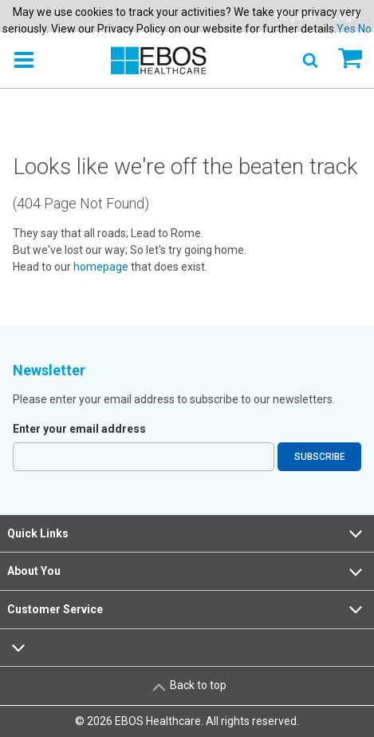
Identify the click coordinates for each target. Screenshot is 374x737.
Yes (346, 28)
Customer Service (186, 609)
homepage (100, 266)
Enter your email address (79, 428)
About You (186, 572)
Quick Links (186, 533)
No (365, 28)
